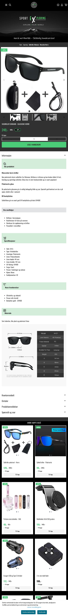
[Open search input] (10, 5)
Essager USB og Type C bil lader (13, 575)
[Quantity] (34, 139)
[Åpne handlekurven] (66, 5)
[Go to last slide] (4, 117)
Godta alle (42, 612)
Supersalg (25, 45)
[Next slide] (64, 80)
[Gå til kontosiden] (58, 5)
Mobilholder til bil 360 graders (46, 519)
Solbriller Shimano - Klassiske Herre (39, 45)
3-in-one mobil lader (43, 575)
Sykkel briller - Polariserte (44, 462)
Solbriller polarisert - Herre (11, 462)
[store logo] (34, 5)
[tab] (29, 111)
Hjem (20, 45)
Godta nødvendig (28, 612)
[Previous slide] (4, 80)
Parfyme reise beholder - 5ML (12, 519)
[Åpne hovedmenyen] (6, 5)
